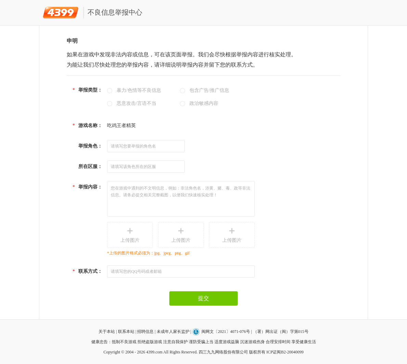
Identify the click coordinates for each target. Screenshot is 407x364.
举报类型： (87, 90)
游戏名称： (87, 125)
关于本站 (107, 331)
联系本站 (126, 331)
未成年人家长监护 (173, 331)
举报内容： (87, 187)
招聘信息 (145, 331)
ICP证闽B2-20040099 (285, 352)
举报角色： (90, 146)
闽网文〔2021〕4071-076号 (226, 331)
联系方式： (87, 271)
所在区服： (90, 166)
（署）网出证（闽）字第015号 (280, 331)
